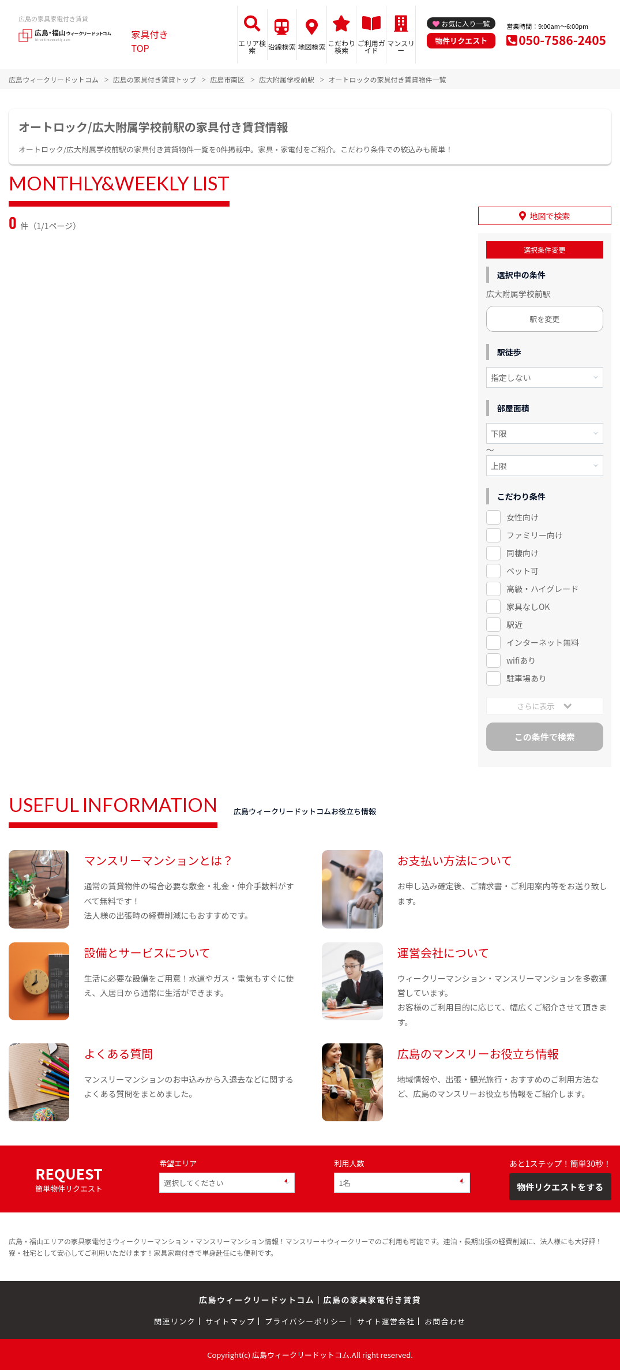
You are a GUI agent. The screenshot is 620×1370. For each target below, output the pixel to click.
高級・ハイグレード (542, 588)
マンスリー (401, 46)
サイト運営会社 (386, 1320)
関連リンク (175, 1320)
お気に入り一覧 (465, 23)
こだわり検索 (341, 46)
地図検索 (312, 46)
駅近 (514, 624)
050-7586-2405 (562, 39)
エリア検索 (252, 46)
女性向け (522, 517)
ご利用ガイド (371, 46)
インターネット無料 (542, 642)
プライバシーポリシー (306, 1320)
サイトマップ (230, 1320)
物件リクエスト (461, 40)
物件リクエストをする (560, 1187)
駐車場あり (526, 677)
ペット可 (522, 571)
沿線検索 (282, 46)
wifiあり (521, 660)
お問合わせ (445, 1320)
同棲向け (522, 553)
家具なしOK (528, 606)
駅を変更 (544, 318)
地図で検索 (549, 216)
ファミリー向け (534, 535)
